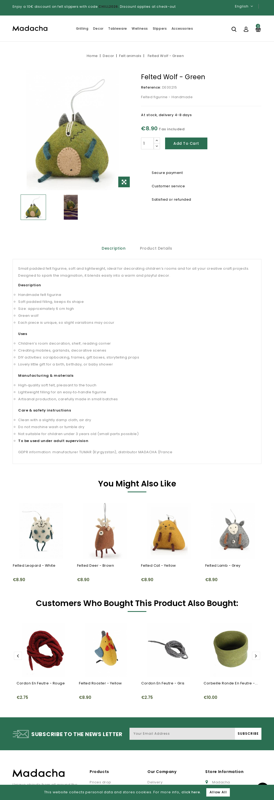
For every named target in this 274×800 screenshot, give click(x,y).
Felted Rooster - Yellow (100, 635)
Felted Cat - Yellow (158, 565)
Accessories (182, 28)
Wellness (140, 28)
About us (155, 765)
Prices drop (100, 741)
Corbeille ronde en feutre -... (231, 635)
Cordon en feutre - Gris (163, 635)
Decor (98, 28)
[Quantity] (147, 143)
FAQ (151, 773)
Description (114, 248)
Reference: (151, 87)
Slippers (160, 28)
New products (103, 749)
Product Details (156, 248)
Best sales (99, 757)
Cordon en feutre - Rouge (41, 635)
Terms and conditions (167, 757)
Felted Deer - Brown (95, 565)
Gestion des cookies (231, 773)
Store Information (224, 731)
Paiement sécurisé (164, 781)
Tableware (117, 28)
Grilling (82, 28)
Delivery (154, 741)
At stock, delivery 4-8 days (166, 114)
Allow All (218, 792)
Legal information (163, 749)
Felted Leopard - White (34, 565)
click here (190, 792)
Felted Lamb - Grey (223, 565)
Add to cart (186, 143)
